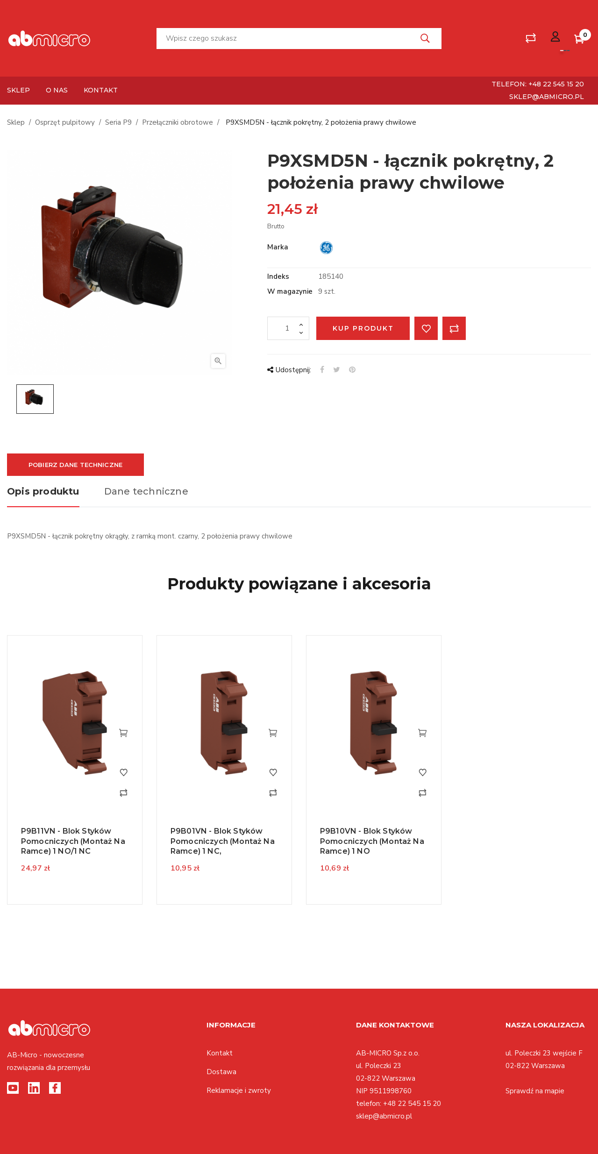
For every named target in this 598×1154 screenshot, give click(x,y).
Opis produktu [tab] (43, 491)
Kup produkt (363, 328)
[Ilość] (288, 328)
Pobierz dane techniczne (75, 464)
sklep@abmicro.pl (546, 96)
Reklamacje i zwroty (238, 1090)
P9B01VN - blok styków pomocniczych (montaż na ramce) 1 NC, (223, 841)
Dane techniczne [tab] (146, 491)
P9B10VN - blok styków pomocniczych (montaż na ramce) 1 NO (372, 841)
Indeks (278, 276)
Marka (277, 247)
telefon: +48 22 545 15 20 (537, 84)
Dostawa (221, 1071)
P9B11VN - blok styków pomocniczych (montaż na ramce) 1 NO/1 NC (73, 841)
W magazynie (290, 291)
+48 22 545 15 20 (412, 1103)
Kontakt (219, 1053)
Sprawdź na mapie (534, 1091)
